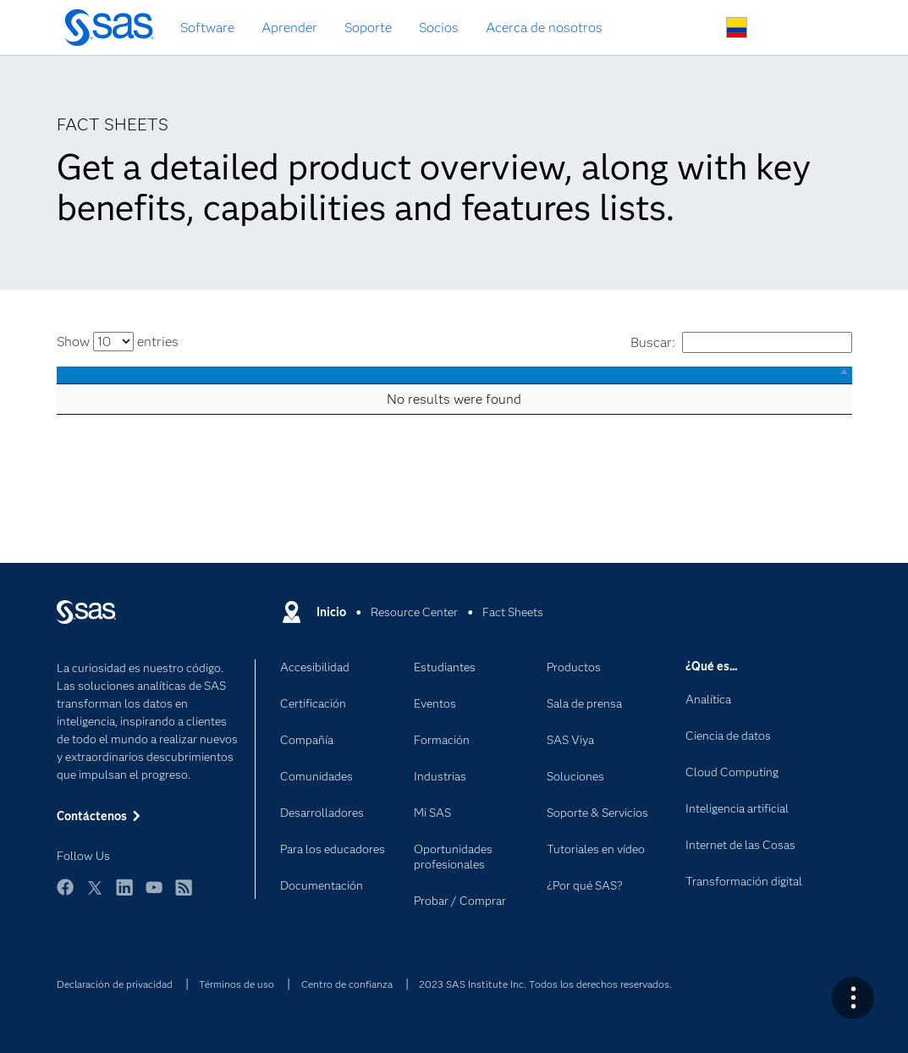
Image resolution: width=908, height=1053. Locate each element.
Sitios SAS (816, 28)
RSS (183, 895)
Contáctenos (776, 28)
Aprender (289, 27)
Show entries (118, 342)
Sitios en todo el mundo (736, 27)
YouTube (154, 895)
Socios (439, 27)
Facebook (65, 895)
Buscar (696, 28)
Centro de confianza (347, 984)
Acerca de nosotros (544, 27)
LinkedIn (124, 895)
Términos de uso (236, 984)
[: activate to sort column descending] (454, 375)
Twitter (94, 895)
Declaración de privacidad (115, 984)
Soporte (368, 27)
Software (207, 27)
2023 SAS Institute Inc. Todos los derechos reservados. (545, 984)
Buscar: (741, 342)
